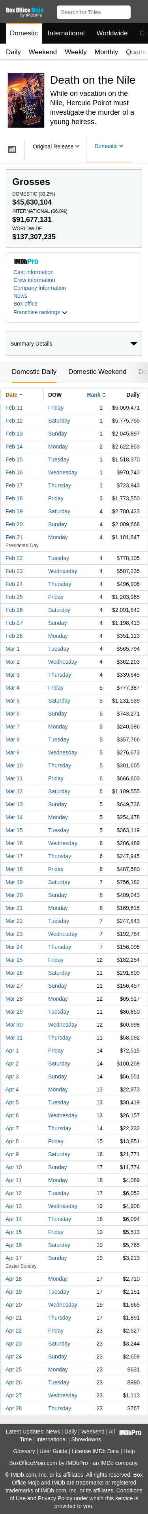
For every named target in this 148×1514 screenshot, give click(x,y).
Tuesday (58, 459)
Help (129, 1451)
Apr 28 (14, 1408)
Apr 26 (14, 1382)
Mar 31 (14, 1037)
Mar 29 (14, 1012)
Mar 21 (14, 908)
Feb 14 (14, 446)
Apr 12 (14, 1193)
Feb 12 (14, 420)
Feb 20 (14, 524)
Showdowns (86, 1439)
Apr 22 (14, 1330)
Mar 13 (14, 804)
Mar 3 (13, 675)
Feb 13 (14, 433)
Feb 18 (14, 498)
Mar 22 (14, 921)
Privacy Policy (55, 1498)
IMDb (106, 1463)
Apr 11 (14, 1180)
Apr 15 (14, 1232)
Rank (93, 395)
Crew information (34, 280)
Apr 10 (14, 1167)
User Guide (53, 1451)
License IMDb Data (95, 1451)
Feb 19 (14, 511)
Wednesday (62, 472)
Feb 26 (14, 610)
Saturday (59, 420)
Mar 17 (14, 856)
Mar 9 (13, 752)
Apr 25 (14, 1369)
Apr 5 (12, 1102)
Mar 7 (13, 726)
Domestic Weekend (97, 371)
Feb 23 (14, 571)
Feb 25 (14, 597)
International (66, 33)
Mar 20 (14, 895)
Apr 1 (12, 1050)
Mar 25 (14, 960)
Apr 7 (12, 1128)
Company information (39, 288)
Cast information (33, 272)
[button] (138, 10)
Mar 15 (14, 830)
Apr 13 (14, 1206)
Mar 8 (13, 739)
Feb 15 (14, 459)
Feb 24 (14, 584)
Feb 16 (14, 472)
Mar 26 (14, 973)
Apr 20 (14, 1305)
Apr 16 (14, 1245)
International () (39, 211)
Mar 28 (14, 999)
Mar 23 (14, 934)
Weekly (75, 52)
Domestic (24, 33)
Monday (58, 446)
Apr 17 (14, 1258)
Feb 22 (14, 558)
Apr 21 (14, 1317)
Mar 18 (14, 869)
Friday (56, 408)
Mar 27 (14, 986)
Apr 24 (14, 1356)
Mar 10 (14, 765)
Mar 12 (14, 791)
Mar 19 (14, 882)
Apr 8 (12, 1141)
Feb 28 (14, 636)
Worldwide (111, 33)
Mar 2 (13, 662)
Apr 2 (12, 1063)
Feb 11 (14, 408)
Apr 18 (14, 1279)
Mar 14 (14, 817)
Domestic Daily (34, 371)
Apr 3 (12, 1076)
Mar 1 (13, 649)
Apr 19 (14, 1292)
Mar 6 (13, 713)
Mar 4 (13, 688)
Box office (25, 303)
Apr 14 (14, 1219)
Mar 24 (14, 947)
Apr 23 (14, 1343)
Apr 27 (14, 1395)
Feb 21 (14, 537)
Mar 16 (14, 843)
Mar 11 (14, 778)
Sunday (57, 433)
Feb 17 (14, 485)
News (20, 296)
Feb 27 (14, 623)
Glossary (24, 1451)
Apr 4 (12, 1089)
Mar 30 (14, 1025)
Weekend (43, 52)
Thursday (59, 485)
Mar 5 (13, 701)
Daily (13, 52)
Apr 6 (12, 1115)
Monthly (106, 52)
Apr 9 (12, 1154)
